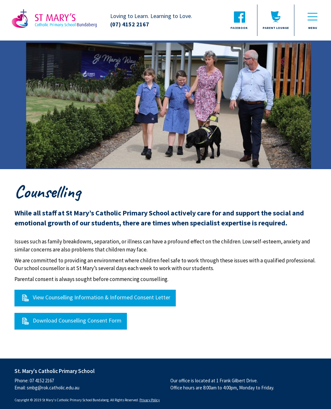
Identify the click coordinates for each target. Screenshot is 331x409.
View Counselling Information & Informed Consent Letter (101, 297)
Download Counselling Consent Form (77, 320)
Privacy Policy (149, 400)
